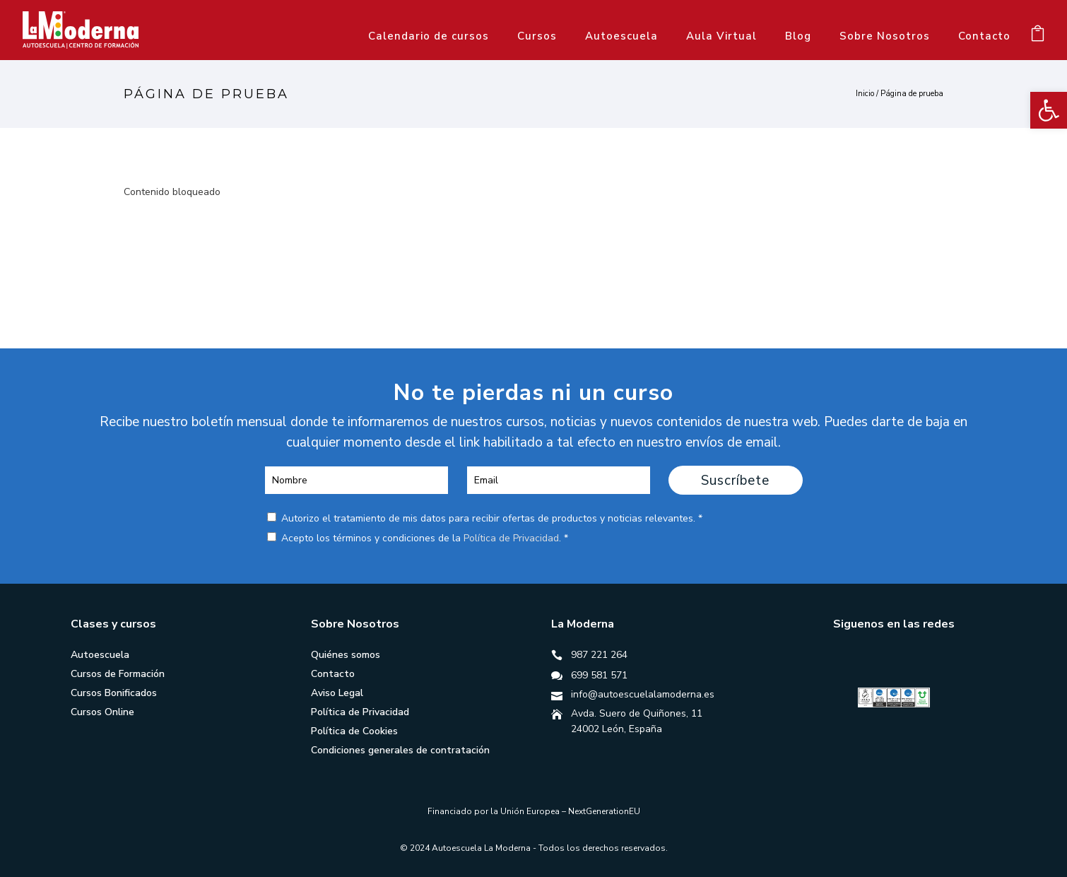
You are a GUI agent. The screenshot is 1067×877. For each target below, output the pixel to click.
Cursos (537, 36)
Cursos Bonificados (114, 693)
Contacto (984, 36)
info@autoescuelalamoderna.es (642, 694)
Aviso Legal (337, 693)
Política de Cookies (354, 731)
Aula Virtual (721, 36)
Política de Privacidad (511, 538)
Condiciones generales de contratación (400, 750)
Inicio (865, 93)
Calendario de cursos (428, 36)
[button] (1048, 110)
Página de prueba (911, 93)
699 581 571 (599, 675)
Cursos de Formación (118, 674)
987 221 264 (599, 654)
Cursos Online (102, 712)
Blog (798, 36)
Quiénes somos (345, 654)
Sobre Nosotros (884, 36)
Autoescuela (621, 36)
